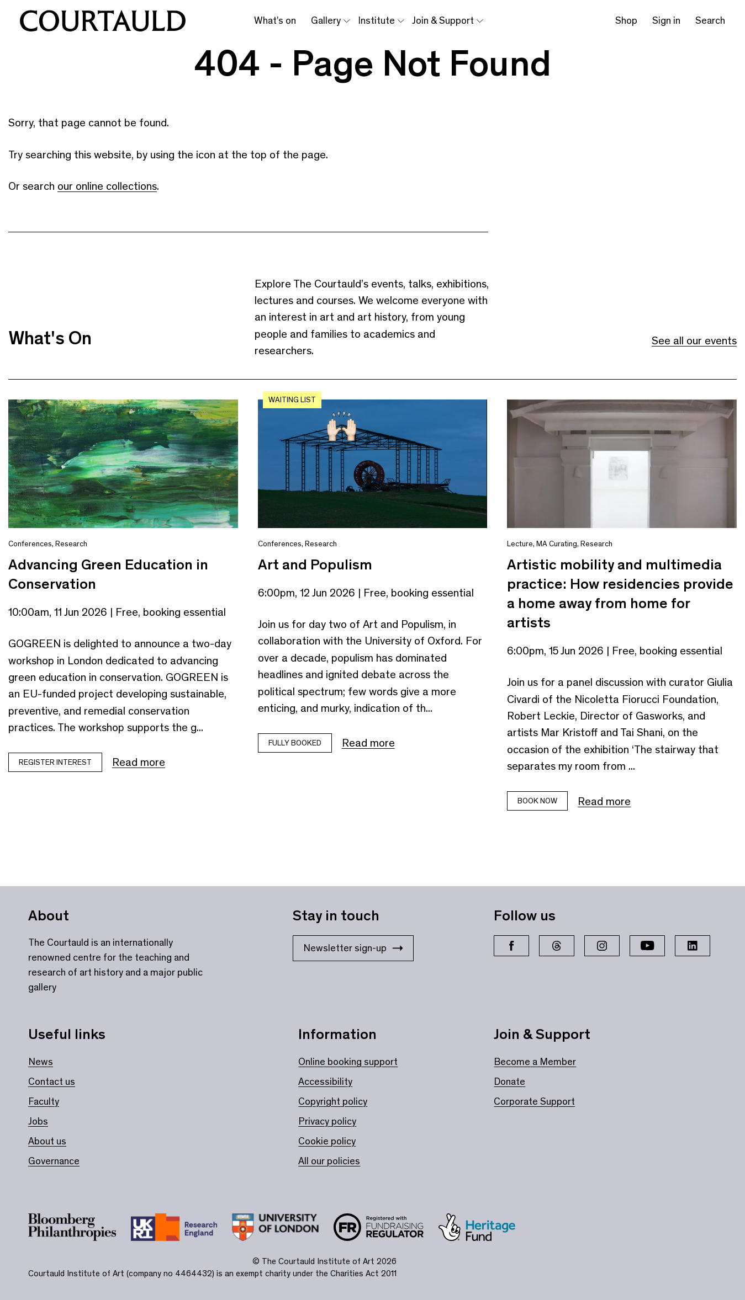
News (40, 1062)
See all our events (694, 340)
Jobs (38, 1121)
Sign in (666, 20)
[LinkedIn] (692, 945)
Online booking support (348, 1062)
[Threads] (556, 945)
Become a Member (535, 1062)
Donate (509, 1081)
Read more (138, 762)
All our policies (329, 1161)
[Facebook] (511, 945)
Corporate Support (534, 1101)
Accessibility (325, 1081)
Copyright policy (332, 1101)
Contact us (51, 1081)
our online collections (107, 186)
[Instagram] (602, 945)
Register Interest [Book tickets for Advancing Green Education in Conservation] (55, 762)
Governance (54, 1161)
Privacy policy (327, 1121)
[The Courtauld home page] (103, 21)
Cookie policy (327, 1141)
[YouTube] (647, 945)
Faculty (43, 1101)
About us (47, 1141)
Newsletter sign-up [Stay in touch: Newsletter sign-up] (353, 948)
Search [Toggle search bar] (710, 20)
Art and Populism (315, 564)
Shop (626, 20)
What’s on (275, 20)
